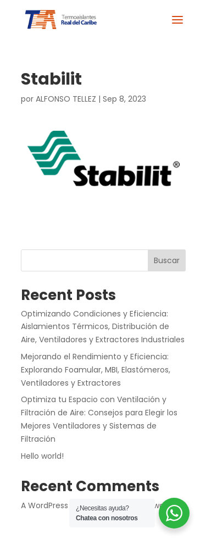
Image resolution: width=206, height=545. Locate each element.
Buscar (167, 260)
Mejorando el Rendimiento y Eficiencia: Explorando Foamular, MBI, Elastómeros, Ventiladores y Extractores (95, 369)
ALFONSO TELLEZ (66, 98)
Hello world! (42, 456)
